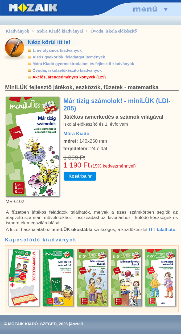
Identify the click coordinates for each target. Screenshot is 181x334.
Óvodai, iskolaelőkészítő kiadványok (67, 70)
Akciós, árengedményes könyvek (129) (69, 77)
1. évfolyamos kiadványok (57, 50)
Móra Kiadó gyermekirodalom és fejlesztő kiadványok (83, 63)
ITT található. (163, 229)
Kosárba (80, 176)
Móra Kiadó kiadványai (60, 31)
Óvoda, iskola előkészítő (113, 31)
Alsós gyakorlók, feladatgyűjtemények (68, 57)
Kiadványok (17, 31)
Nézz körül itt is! (49, 42)
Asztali (76, 323)
